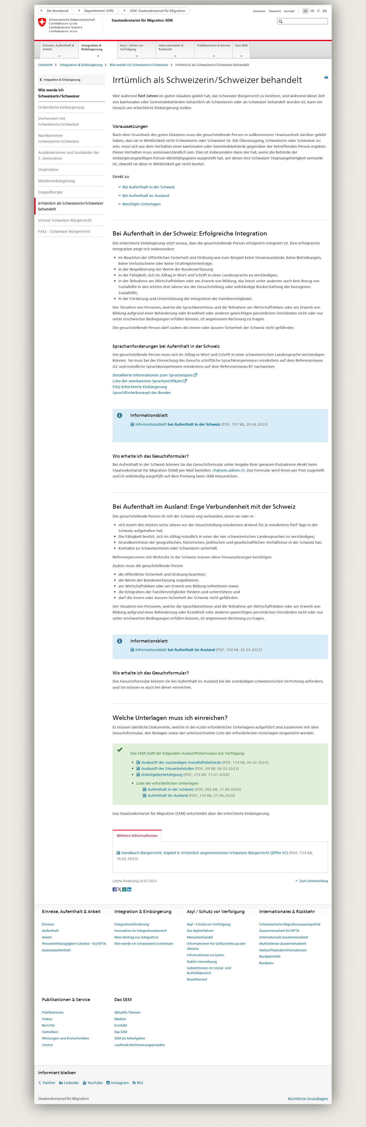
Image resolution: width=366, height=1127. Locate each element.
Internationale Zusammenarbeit (283, 937)
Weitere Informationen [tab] (137, 835)
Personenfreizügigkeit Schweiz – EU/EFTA (74, 943)
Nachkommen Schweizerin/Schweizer (58, 138)
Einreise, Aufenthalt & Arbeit (58, 47)
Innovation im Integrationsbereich (140, 931)
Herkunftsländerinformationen (283, 950)
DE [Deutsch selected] (305, 11)
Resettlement (197, 979)
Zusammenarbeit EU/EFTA (279, 931)
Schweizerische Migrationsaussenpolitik (290, 924)
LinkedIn (71, 1082)
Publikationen (53, 1012)
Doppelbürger (50, 192)
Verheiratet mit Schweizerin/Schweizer (58, 121)
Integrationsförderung (131, 924)
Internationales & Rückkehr (171, 47)
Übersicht (275, 11)
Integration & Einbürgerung (97, 49)
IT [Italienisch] (318, 11)
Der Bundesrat (54, 11)
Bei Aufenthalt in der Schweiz (149, 187)
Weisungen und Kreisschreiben (65, 1038)
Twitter (48, 1082)
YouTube (95, 1082)
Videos (47, 1019)
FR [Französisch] (312, 11)
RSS (140, 1082)
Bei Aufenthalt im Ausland (146, 195)
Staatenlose (48, 169)
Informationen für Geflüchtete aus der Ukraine (216, 946)
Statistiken (50, 1032)
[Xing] (124, 889)
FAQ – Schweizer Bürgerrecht (64, 231)
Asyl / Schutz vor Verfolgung (131, 47)
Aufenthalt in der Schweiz (194, 789)
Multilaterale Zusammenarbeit (282, 943)
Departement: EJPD (96, 11)
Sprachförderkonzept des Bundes (142, 392)
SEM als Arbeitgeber (129, 1038)
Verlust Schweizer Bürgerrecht (65, 220)
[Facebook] (115, 889)
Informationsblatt (201, 424)
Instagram (120, 1082)
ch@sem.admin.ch (228, 470)
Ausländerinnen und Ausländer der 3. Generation (68, 155)
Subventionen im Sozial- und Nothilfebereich (209, 970)
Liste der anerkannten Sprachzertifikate (147, 380)
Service (47, 1045)
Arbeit (47, 937)
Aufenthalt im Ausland (191, 795)
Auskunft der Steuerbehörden (190, 768)
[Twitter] (119, 889)
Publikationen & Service (213, 45)
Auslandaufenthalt (56, 950)
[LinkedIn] (129, 889)
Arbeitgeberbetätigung (185, 774)
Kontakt (289, 11)
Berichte (48, 1025)
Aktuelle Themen (127, 1012)
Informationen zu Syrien (205, 955)
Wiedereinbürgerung (56, 180)
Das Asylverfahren (200, 931)
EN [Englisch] (325, 11)
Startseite (259, 11)
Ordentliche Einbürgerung (61, 107)
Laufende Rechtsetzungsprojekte (139, 1045)
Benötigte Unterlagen (142, 204)
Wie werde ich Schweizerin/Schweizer (139, 65)
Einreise (48, 924)
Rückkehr (266, 963)
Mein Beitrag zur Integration (136, 937)
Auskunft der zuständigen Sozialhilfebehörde (204, 762)
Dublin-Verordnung (202, 961)
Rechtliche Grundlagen (308, 1098)
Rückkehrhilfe (270, 956)
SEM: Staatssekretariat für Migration (154, 11)
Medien (120, 1019)
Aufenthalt (50, 931)
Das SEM (241, 45)
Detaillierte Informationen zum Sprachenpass (152, 375)
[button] (281, 21)
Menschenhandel (200, 937)
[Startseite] (110, 25)
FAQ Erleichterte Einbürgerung (140, 386)
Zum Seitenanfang (313, 881)
